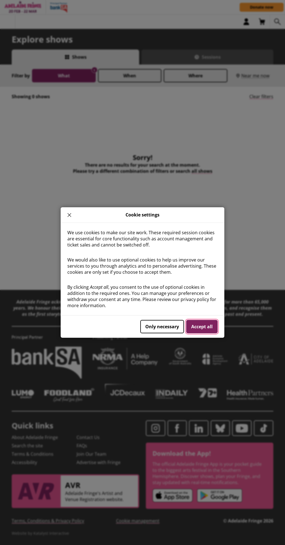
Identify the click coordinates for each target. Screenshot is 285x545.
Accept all (202, 327)
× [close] (69, 215)
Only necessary (162, 327)
